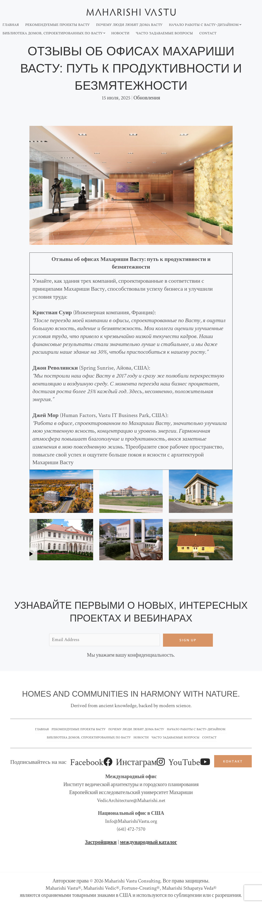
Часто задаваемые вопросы (164, 33)
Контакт (233, 761)
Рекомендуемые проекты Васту (57, 25)
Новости (120, 33)
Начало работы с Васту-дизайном (204, 25)
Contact (207, 33)
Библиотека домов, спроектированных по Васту (53, 33)
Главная (11, 25)
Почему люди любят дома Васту (129, 25)
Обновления (147, 98)
